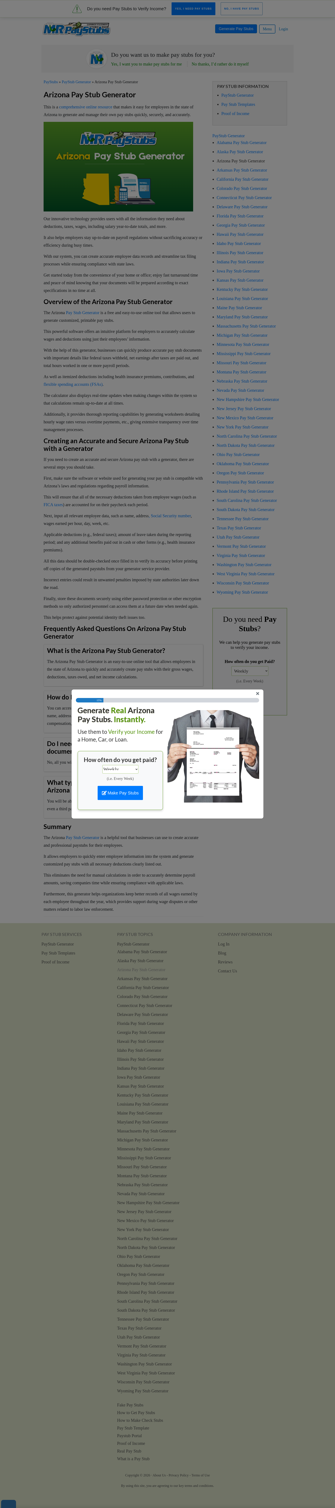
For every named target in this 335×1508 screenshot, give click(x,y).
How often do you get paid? (120, 759)
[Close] (257, 694)
